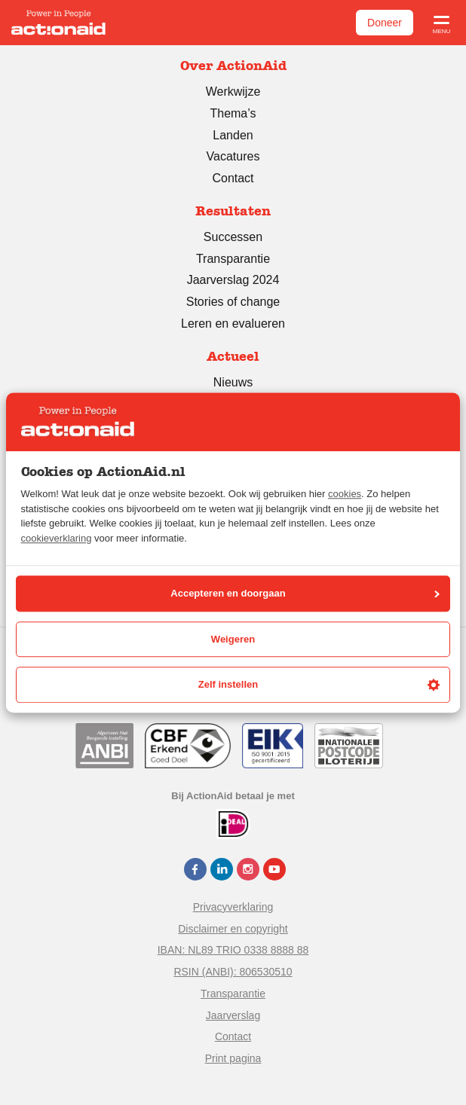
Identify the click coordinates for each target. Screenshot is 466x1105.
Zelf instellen (319, 685)
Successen (233, 236)
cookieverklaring (56, 538)
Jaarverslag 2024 (233, 279)
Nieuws (233, 382)
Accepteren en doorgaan (305, 594)
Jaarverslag (233, 1015)
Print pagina (233, 1058)
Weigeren (233, 639)
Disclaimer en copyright (233, 928)
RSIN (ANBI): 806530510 (232, 971)
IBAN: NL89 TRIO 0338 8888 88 (233, 950)
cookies (344, 494)
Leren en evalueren (233, 323)
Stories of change (233, 301)
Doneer (384, 23)
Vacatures (233, 156)
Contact (232, 178)
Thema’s (233, 113)
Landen (233, 135)
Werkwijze (233, 91)
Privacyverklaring (233, 907)
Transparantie (233, 258)
